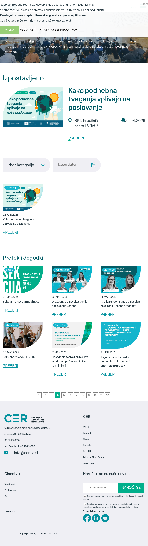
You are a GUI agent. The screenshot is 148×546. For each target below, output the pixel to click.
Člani (6, 496)
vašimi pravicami (104, 507)
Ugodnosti (9, 484)
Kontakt (87, 433)
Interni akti (9, 512)
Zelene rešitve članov (93, 457)
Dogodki (87, 445)
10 (95, 395)
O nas (86, 427)
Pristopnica (10, 490)
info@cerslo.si (26, 453)
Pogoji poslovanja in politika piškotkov (38, 534)
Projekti (87, 451)
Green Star (88, 464)
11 (101, 395)
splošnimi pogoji (125, 504)
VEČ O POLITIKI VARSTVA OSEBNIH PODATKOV (48, 29)
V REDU (9, 30)
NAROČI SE (131, 488)
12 (107, 395)
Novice (86, 439)
